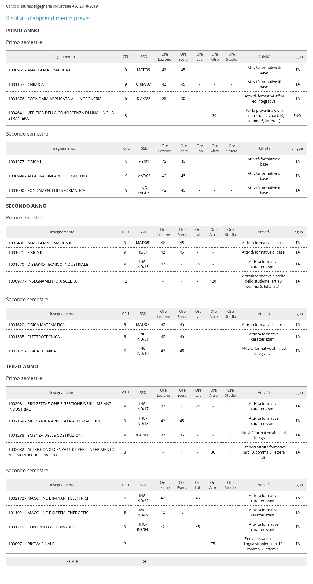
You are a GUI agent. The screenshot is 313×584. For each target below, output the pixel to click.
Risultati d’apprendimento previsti (49, 18)
